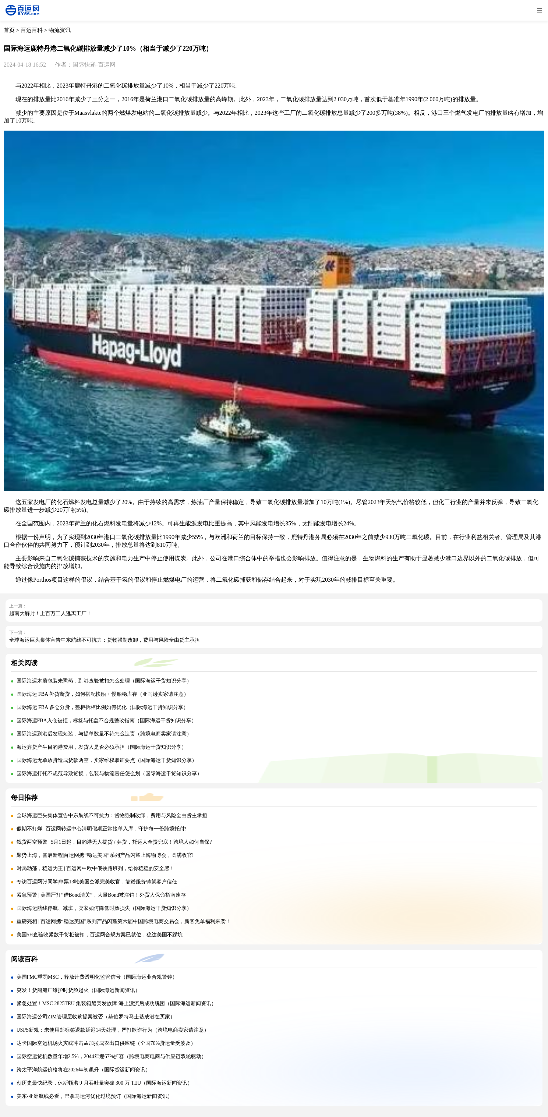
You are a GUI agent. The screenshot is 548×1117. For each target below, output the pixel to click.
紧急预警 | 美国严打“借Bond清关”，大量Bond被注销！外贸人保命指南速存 (101, 895)
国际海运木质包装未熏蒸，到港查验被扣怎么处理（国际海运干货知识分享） (104, 681)
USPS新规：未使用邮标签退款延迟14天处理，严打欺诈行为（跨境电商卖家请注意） (113, 1030)
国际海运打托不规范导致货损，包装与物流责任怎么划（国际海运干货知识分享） (109, 773)
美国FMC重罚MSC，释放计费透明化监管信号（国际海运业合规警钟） (97, 977)
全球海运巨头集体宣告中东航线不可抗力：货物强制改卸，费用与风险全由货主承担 (104, 640)
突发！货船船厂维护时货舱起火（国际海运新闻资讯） (78, 990)
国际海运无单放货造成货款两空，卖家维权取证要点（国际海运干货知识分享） (107, 760)
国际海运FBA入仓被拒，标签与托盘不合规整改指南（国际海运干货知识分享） (107, 720)
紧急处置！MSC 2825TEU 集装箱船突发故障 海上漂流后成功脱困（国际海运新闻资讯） (116, 1003)
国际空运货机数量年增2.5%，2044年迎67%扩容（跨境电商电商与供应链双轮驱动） (112, 1056)
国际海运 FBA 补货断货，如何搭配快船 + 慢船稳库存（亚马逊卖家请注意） (103, 694)
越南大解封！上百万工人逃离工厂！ (50, 613)
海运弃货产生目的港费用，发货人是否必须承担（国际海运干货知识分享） (102, 747)
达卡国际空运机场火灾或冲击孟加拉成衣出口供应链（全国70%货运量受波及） (106, 1043)
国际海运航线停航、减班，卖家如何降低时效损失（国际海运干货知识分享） (104, 908)
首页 (9, 30)
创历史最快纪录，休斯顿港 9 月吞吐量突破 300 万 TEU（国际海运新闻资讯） (105, 1083)
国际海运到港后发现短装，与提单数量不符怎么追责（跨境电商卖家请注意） (104, 734)
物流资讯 (60, 30)
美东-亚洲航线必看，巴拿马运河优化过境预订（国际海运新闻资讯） (95, 1096)
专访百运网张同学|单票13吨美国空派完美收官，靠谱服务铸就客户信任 (97, 881)
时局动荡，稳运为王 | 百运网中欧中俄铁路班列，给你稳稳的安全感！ (96, 868)
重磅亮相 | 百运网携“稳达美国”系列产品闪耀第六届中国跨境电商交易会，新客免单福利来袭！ (124, 921)
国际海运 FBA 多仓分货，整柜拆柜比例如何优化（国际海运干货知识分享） (102, 707)
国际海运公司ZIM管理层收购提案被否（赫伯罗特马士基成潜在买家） (96, 1017)
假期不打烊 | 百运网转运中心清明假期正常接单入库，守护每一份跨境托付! (102, 828)
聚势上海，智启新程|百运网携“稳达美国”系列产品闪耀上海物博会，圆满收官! (105, 855)
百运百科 (32, 30)
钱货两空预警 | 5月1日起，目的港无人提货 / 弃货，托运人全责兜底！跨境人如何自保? (114, 842)
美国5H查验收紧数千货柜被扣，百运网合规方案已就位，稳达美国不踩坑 (100, 934)
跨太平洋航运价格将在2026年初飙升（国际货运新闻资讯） (84, 1069)
